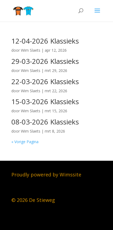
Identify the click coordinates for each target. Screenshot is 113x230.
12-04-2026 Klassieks (45, 41)
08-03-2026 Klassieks (45, 122)
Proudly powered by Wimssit (45, 174)
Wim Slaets (30, 50)
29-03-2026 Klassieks (45, 61)
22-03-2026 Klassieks (45, 81)
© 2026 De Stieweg (33, 200)
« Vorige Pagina (24, 141)
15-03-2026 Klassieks (45, 101)
